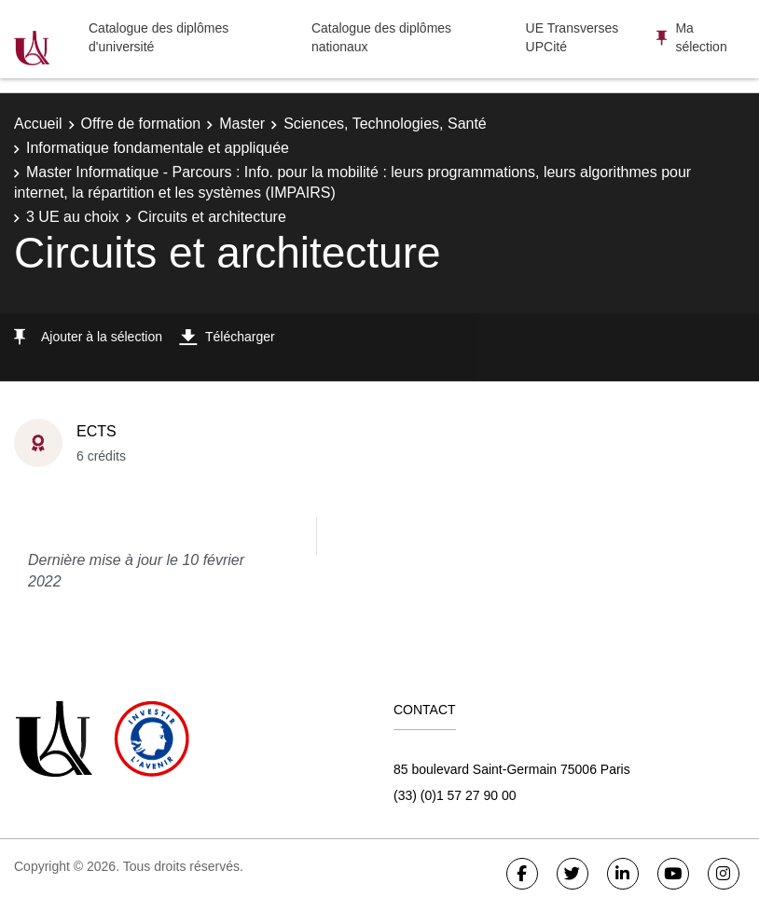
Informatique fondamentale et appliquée (157, 148)
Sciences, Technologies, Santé (385, 123)
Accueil (38, 123)
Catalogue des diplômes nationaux (381, 37)
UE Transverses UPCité (572, 37)
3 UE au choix (72, 217)
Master (242, 123)
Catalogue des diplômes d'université (158, 37)
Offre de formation (141, 123)
